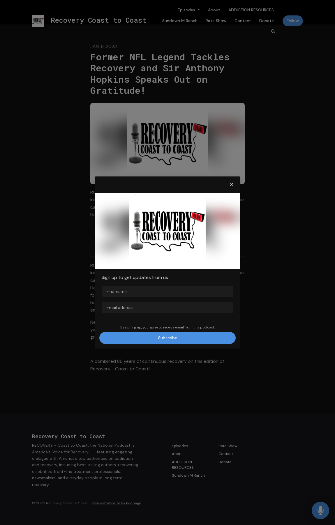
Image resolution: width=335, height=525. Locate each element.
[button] (231, 184)
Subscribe (167, 337)
